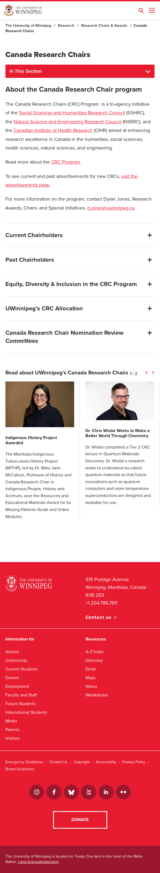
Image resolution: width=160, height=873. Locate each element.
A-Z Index (95, 651)
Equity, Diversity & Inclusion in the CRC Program (71, 284)
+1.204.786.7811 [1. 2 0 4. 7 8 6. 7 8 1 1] (101, 603)
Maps (91, 677)
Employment (17, 686)
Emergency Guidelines (24, 762)
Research (66, 25)
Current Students (21, 669)
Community (16, 660)
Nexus (91, 686)
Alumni (12, 651)
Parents (12, 729)
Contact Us (58, 762)
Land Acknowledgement (38, 862)
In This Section (25, 71)
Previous (146, 372)
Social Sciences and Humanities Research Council (72, 113)
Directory (94, 660)
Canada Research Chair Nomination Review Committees (64, 336)
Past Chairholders (29, 259)
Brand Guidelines (19, 769)
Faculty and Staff (21, 695)
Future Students (20, 703)
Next (153, 372)
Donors (12, 677)
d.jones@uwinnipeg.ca (110, 208)
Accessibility (106, 762)
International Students (26, 712)
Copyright (82, 762)
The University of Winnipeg (28, 25)
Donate (80, 820)
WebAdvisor (97, 695)
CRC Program (65, 162)
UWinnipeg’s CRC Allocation (44, 308)
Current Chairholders (34, 235)
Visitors (12, 738)
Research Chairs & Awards (104, 25)
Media (11, 720)
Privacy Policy (133, 762)
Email (91, 669)
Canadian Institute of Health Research (53, 130)
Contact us (99, 617)
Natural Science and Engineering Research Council (67, 122)
